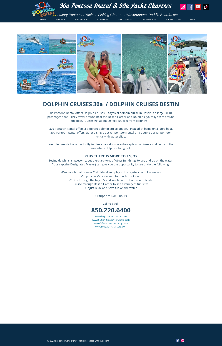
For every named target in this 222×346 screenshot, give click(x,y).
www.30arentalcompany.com (111, 223)
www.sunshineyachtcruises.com (111, 219)
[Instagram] (183, 7)
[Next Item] (202, 64)
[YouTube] (198, 7)
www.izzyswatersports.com (111, 216)
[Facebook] (190, 7)
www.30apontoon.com (130, 245)
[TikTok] (206, 7)
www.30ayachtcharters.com (111, 226)
